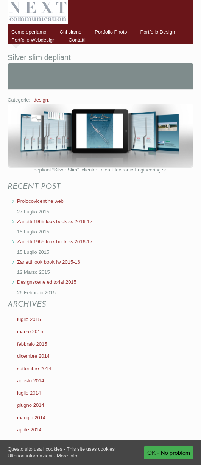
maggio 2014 (31, 417)
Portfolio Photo (111, 32)
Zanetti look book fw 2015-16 (48, 262)
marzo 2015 (30, 331)
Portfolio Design (157, 32)
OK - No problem (168, 452)
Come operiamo (29, 32)
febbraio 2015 (32, 344)
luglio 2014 (29, 393)
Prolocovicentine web (40, 201)
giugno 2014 (30, 405)
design (41, 100)
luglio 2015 (29, 319)
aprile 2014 (29, 430)
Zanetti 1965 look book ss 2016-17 (54, 221)
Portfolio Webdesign (33, 40)
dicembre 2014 (33, 356)
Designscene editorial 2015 (46, 282)
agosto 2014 (30, 380)
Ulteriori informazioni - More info (42, 456)
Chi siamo (71, 32)
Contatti (77, 40)
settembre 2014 (34, 368)
